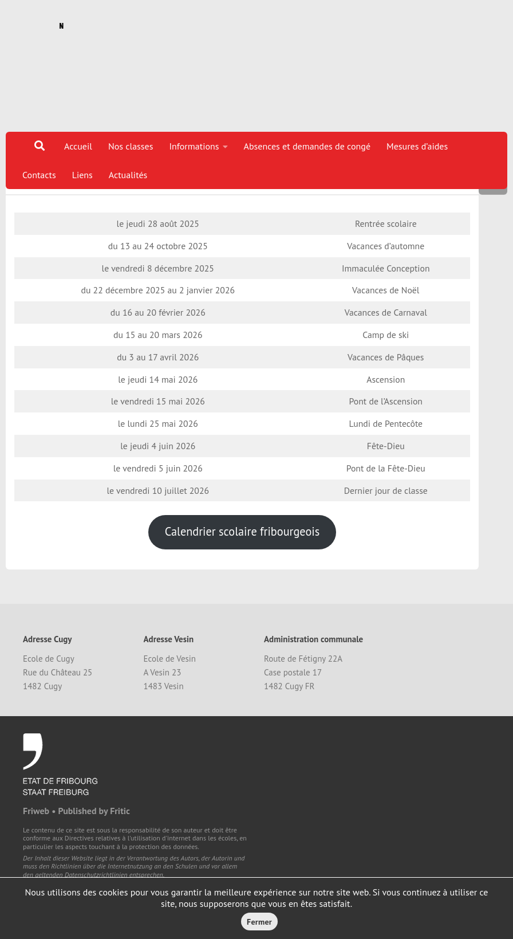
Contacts (39, 174)
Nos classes (130, 146)
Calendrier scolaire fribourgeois (242, 574)
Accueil (78, 146)
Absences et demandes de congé (307, 146)
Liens (82, 174)
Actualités (128, 174)
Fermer (259, 922)
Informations (194, 146)
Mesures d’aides (417, 146)
